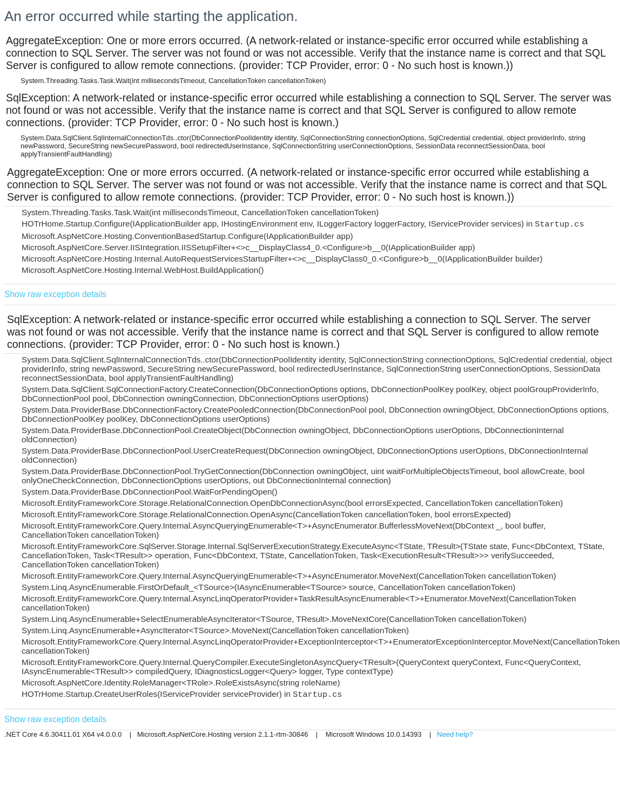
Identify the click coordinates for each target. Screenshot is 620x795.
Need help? (455, 734)
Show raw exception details (55, 294)
